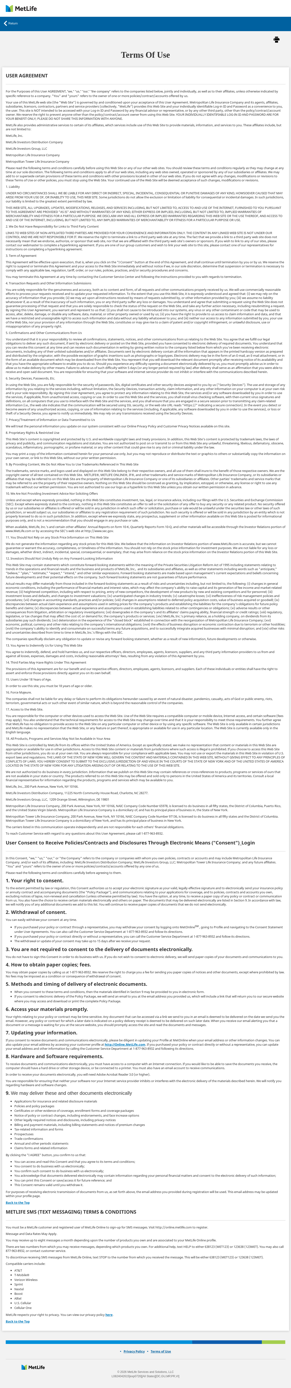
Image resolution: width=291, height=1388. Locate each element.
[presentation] (33, 1367)
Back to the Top (18, 1202)
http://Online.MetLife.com (125, 1044)
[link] (21, 8)
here (109, 1315)
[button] (277, 40)
